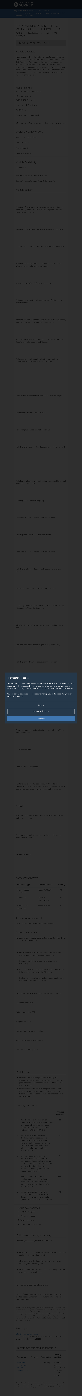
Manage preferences (41, 711)
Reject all (41, 705)
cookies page (16, 696)
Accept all (41, 719)
